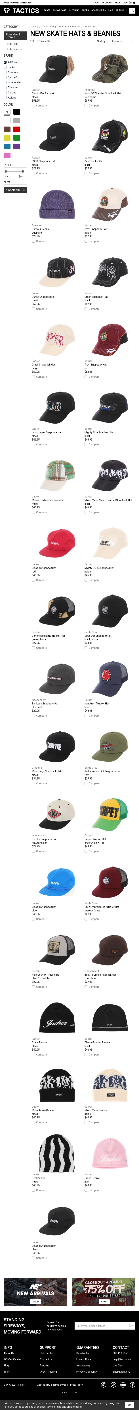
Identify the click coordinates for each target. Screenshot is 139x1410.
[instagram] (103, 1385)
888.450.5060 (120, 1353)
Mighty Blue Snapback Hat (110, 413)
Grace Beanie (57, 1023)
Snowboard (59, 10)
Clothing (74, 10)
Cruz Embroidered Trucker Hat (110, 887)
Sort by (101, 41)
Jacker (10, 67)
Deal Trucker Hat (110, 142)
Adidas (10, 97)
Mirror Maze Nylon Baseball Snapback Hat (110, 481)
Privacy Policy (76, 1385)
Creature (11, 72)
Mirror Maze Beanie (57, 1091)
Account (107, 2)
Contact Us (46, 1359)
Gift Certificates (13, 1359)
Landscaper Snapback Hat (57, 413)
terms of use (54, 1406)
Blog (6, 1365)
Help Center (46, 1353)
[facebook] (132, 1385)
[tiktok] (113, 1385)
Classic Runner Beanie (110, 1023)
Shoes (85, 10)
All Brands (12, 62)
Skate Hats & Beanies (69, 26)
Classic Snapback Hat (57, 548)
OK (130, 1404)
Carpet (10, 92)
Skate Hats (12, 44)
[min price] (9, 176)
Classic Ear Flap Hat (57, 74)
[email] (105, 1326)
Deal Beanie (57, 1158)
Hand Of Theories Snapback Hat (110, 74)
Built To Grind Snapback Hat (110, 955)
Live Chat (118, 1365)
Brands (120, 10)
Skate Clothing (48, 26)
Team (7, 1371)
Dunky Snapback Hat (57, 277)
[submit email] (131, 1325)
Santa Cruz (12, 77)
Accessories (98, 10)
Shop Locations (121, 1371)
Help (117, 2)
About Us (9, 1353)
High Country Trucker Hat (57, 955)
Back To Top (69, 1392)
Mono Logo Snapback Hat (57, 752)
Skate (47, 10)
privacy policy (74, 1406)
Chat (96, 2)
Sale (110, 10)
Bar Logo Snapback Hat (57, 684)
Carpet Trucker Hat (110, 820)
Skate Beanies (14, 49)
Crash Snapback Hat (110, 277)
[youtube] (123, 1385)
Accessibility (43, 1385)
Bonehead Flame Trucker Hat (57, 616)
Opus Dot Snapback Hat (110, 616)
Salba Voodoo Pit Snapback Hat (110, 752)
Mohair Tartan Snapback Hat (57, 481)
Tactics (21, 10)
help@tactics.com (123, 1359)
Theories (11, 87)
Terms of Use (59, 1385)
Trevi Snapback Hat (110, 209)
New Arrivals (15, 190)
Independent (13, 82)
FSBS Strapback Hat (57, 142)
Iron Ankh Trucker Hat (110, 684)
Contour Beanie (57, 209)
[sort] (122, 41)
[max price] (23, 176)
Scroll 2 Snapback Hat (57, 820)
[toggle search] (132, 11)
